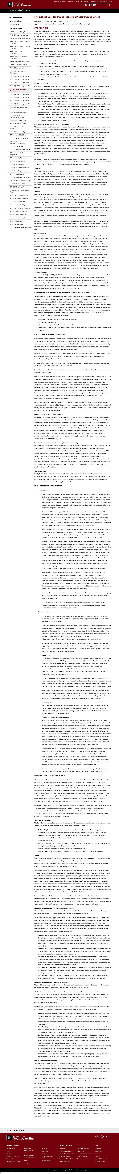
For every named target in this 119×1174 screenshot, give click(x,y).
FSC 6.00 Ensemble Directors (18, 65)
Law (25, 1152)
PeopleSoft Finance (100, 1161)
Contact (90, 1170)
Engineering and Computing (13, 1156)
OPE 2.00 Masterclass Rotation (19, 138)
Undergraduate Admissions (66, 1151)
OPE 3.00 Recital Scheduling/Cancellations (17, 142)
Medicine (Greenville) (29, 1157)
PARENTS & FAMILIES (84, 1)
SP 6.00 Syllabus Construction (18, 211)
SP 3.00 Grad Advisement (17, 201)
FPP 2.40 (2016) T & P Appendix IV (19, 104)
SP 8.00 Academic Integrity (18, 218)
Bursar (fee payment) (65, 1156)
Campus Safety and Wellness (102, 1159)
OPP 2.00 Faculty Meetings (17, 161)
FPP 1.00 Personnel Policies (18, 68)
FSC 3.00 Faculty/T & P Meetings (19, 35)
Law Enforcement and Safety (84, 1153)
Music (25, 1160)
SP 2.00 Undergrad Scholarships (19, 198)
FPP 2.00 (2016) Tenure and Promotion (18, 90)
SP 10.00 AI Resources (16, 224)
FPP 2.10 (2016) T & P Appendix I (19, 94)
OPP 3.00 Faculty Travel (17, 164)
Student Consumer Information (38, 1170)
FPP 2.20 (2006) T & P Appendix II (19, 79)
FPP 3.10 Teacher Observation (18, 112)
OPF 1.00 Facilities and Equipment (20, 149)
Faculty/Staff (14, 25)
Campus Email (98, 1151)
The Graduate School (12, 1159)
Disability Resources (65, 1161)
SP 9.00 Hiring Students (16, 221)
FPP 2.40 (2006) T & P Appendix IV (19, 86)
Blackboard (97, 1156)
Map (98, 1)
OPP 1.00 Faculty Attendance (18, 158)
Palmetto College (46, 1160)
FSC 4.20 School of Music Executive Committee (20, 47)
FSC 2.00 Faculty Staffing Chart (18, 32)
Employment (63, 1148)
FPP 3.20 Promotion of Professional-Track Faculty (17, 116)
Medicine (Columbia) (29, 1155)
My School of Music (19, 10)
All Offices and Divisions (83, 1159)
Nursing (26, 1163)
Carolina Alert (98, 1148)
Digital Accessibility (81, 1170)
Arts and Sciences (11, 1148)
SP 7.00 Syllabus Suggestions (18, 214)
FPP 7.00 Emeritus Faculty (17, 132)
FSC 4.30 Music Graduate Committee (17, 52)
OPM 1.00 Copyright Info (17, 187)
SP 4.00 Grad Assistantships (18, 205)
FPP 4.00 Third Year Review (18, 120)
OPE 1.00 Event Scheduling (17, 135)
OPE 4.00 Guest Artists (16, 146)
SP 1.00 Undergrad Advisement (19, 195)
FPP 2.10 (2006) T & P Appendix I (19, 76)
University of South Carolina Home (19, 4)
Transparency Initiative (54, 1170)
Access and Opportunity (83, 1148)
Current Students (15, 21)
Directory (102, 1)
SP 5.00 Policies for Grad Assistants (20, 208)
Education (9, 1153)
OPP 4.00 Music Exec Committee (19, 167)
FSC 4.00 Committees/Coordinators (20, 38)
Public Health (45, 1151)
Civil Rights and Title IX (68, 1170)
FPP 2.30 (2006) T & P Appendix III (19, 82)
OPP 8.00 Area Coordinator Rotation (20, 180)
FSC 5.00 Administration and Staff (19, 61)
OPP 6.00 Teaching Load (17, 174)
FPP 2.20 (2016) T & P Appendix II (19, 97)
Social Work (44, 1153)
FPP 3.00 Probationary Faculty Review (18, 108)
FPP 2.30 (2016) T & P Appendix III (19, 100)
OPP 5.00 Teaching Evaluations (19, 171)
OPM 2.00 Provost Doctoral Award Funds (20, 191)
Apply (107, 1)
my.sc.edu (97, 1153)
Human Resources (81, 1151)
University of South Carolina (14, 1170)
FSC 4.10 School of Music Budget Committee (19, 42)
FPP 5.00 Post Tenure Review (18, 123)
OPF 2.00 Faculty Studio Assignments (17, 154)
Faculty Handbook (16, 28)
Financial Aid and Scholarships (67, 1153)
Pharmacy (44, 1148)
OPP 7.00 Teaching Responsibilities (20, 177)
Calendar (93, 1)
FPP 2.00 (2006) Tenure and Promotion (18, 72)
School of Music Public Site (23, 227)
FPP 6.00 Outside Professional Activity (19, 127)
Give (111, 1)
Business (9, 1151)
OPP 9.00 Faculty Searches (17, 184)
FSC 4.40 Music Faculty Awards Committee (19, 57)
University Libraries (82, 1156)
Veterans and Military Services (67, 1159)
